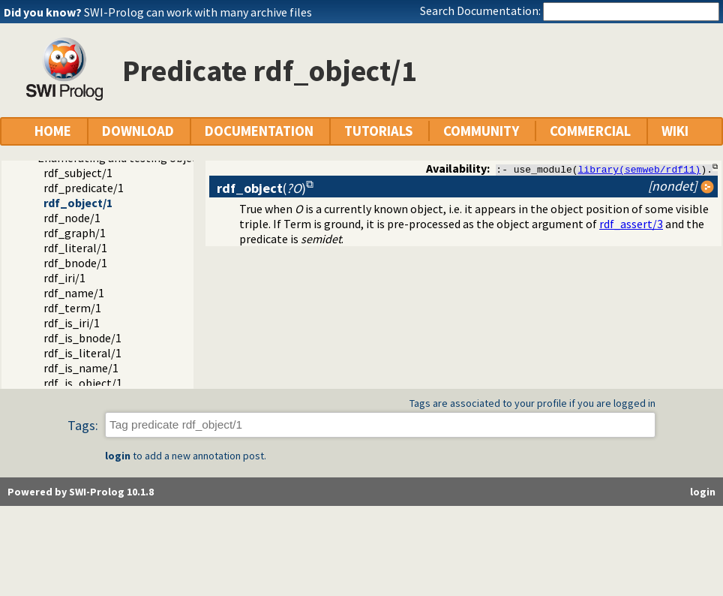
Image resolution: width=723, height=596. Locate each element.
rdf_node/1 (72, 217)
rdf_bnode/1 (75, 262)
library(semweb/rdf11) (639, 169)
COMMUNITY (481, 131)
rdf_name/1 (74, 292)
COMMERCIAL (590, 131)
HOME (52, 131)
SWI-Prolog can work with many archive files (198, 12)
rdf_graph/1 (75, 232)
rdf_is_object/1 (83, 382)
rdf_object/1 (78, 202)
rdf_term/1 (72, 307)
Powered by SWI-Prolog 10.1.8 (81, 491)
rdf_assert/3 (631, 223)
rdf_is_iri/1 (72, 322)
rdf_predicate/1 (84, 187)
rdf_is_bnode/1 (83, 337)
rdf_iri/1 (65, 277)
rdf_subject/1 (78, 172)
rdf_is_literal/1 (83, 352)
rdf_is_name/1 (81, 367)
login (117, 455)
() (261, 188)
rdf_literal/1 (75, 247)
